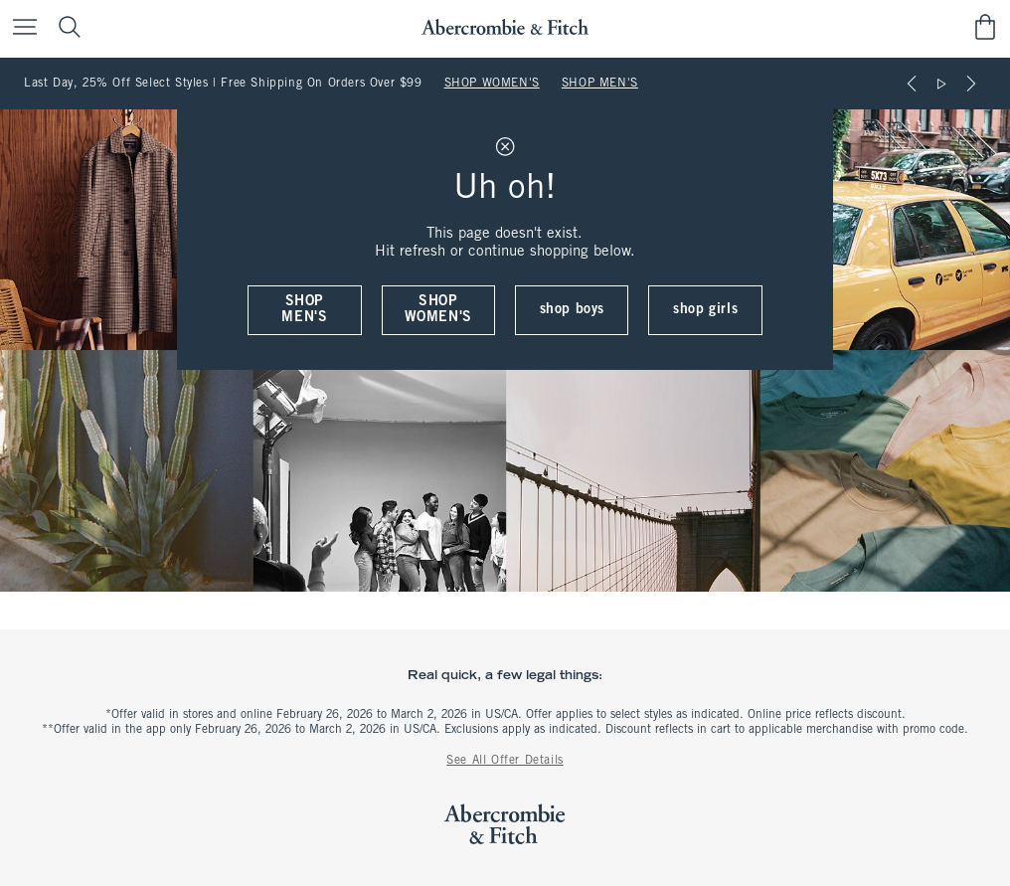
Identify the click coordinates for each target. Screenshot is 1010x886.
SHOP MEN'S (600, 83)
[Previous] (911, 83)
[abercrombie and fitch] (504, 27)
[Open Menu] (20, 28)
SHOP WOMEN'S (492, 83)
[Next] (971, 83)
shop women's (438, 309)
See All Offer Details (505, 761)
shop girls (705, 309)
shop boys (572, 309)
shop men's (304, 309)
